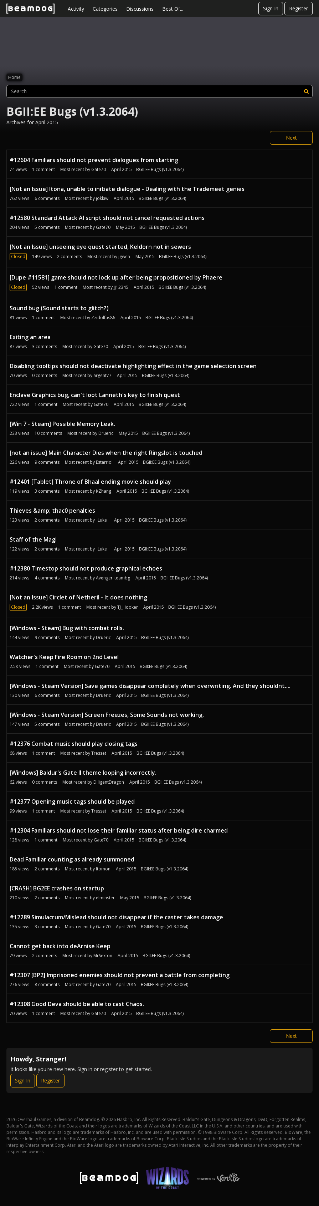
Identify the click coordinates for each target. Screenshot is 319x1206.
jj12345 (121, 287)
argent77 (102, 375)
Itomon (103, 869)
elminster (105, 898)
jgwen (124, 256)
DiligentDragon (108, 782)
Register (298, 8)
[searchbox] (159, 91)
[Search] (306, 91)
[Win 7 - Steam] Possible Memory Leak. (62, 424)
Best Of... (172, 8)
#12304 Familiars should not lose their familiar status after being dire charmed (119, 830)
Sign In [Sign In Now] (22, 1080)
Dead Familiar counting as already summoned (72, 859)
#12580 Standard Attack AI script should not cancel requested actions (107, 218)
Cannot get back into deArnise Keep (60, 946)
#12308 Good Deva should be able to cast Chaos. (77, 1004)
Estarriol (104, 462)
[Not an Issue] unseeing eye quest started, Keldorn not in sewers (100, 247)
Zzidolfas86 (103, 318)
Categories (105, 8)
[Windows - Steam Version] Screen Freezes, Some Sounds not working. (107, 715)
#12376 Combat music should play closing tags (74, 744)
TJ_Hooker (127, 607)
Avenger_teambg (113, 578)
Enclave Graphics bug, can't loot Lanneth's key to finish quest (95, 395)
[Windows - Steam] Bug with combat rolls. (67, 628)
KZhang (103, 491)
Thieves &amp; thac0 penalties (52, 510)
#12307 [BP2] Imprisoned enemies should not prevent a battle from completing (120, 975)
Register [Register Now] (50, 1080)
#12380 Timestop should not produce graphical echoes (86, 568)
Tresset (98, 753)
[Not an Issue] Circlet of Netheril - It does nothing (78, 597)
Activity (76, 8)
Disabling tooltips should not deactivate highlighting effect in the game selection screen (133, 366)
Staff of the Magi (33, 539)
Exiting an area (30, 337)
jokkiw (102, 198)
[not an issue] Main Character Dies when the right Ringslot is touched (106, 453)
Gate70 (98, 169)
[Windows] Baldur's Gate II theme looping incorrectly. (83, 773)
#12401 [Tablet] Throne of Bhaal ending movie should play (90, 482)
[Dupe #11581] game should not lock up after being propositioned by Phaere (116, 277)
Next (291, 137)
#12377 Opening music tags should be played (72, 801)
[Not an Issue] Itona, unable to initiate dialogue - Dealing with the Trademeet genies (127, 189)
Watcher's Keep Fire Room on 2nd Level (64, 657)
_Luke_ (102, 520)
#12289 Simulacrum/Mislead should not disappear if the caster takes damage (116, 917)
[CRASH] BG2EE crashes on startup (57, 888)
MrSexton (102, 956)
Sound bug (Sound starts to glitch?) (59, 308)
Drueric (105, 433)
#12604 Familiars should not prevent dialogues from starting (94, 160)
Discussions (140, 8)
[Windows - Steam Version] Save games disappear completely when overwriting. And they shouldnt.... (150, 686)
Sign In (270, 8)
